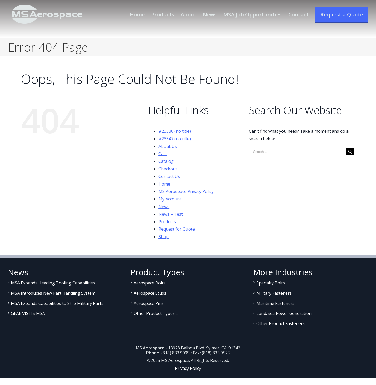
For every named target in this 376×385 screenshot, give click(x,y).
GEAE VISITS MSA (28, 313)
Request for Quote (176, 229)
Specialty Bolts (270, 283)
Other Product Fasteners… (282, 323)
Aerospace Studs (150, 293)
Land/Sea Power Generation (284, 313)
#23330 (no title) (174, 131)
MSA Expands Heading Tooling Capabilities (53, 283)
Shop (163, 236)
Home (164, 184)
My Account (169, 199)
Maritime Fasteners (275, 303)
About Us (167, 146)
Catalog (166, 161)
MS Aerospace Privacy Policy (186, 191)
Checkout (167, 169)
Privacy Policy (188, 368)
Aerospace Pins (149, 303)
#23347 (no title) (174, 139)
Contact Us (169, 176)
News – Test (170, 214)
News (163, 206)
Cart (162, 154)
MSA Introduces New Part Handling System (53, 293)
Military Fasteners (274, 293)
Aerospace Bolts (150, 283)
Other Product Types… (156, 313)
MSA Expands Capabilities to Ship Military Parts (57, 303)
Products (167, 222)
